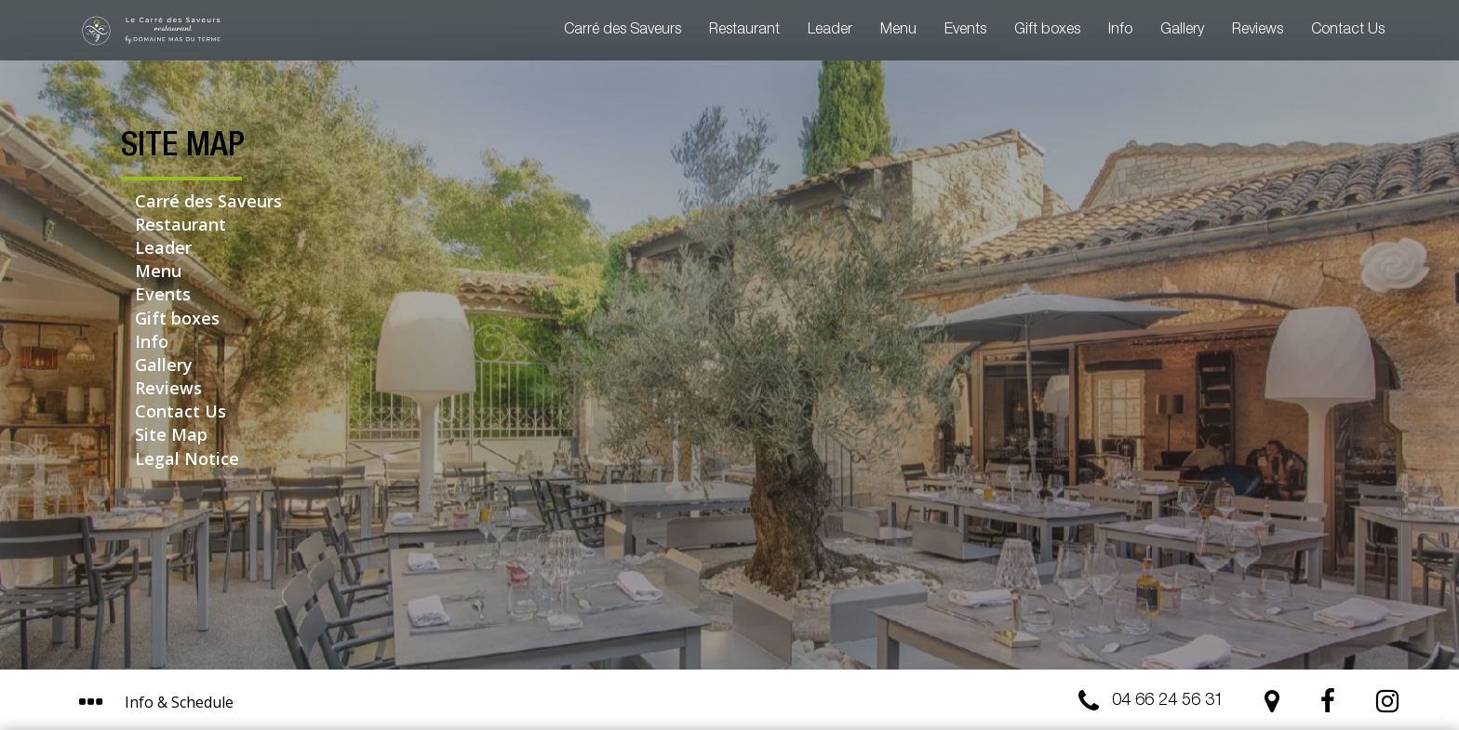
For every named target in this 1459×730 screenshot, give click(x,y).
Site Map (171, 434)
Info (1120, 30)
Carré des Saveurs (622, 30)
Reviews (1257, 30)
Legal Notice (187, 458)
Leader (830, 30)
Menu (898, 30)
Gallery (1182, 30)
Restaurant (744, 30)
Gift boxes (1047, 30)
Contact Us (1348, 30)
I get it (918, 635)
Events (965, 30)
